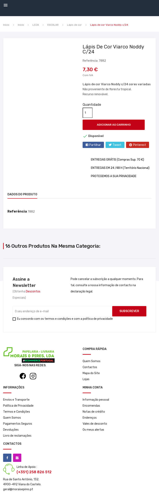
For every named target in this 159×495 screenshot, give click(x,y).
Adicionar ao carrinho (114, 124)
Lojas (86, 379)
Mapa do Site (91, 373)
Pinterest (139, 145)
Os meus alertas (93, 429)
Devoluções (11, 429)
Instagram (17, 458)
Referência (17, 211)
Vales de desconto (95, 423)
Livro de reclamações (17, 435)
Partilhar (95, 145)
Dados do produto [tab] (22, 194)
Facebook (7, 458)
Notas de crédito (94, 411)
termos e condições (58, 319)
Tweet (117, 145)
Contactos (90, 367)
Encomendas (91, 405)
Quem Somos (91, 361)
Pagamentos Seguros (17, 423)
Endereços (90, 417)
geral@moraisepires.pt (18, 489)
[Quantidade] (88, 113)
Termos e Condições (16, 411)
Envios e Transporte (16, 399)
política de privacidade (98, 319)
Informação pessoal (96, 399)
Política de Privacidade (18, 405)
